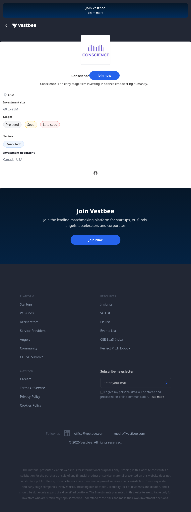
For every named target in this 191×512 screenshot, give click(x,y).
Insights (106, 304)
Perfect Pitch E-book (115, 348)
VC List (105, 313)
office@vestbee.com (89, 433)
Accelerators (29, 322)
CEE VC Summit (31, 357)
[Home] (24, 26)
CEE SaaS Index (111, 339)
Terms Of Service (32, 388)
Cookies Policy (30, 405)
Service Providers (32, 330)
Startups (26, 304)
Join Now (95, 240)
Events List (108, 330)
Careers (26, 379)
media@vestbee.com (129, 433)
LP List (105, 322)
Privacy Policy (30, 396)
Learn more (95, 13)
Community (28, 348)
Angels (25, 339)
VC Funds (27, 313)
